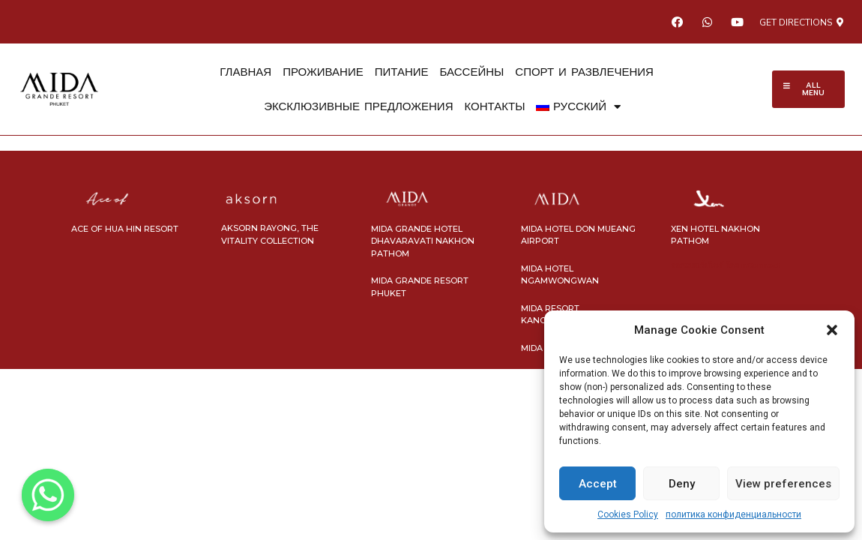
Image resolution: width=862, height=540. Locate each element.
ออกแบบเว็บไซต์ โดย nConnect (725, 266)
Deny (682, 483)
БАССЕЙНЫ (472, 72)
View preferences (783, 483)
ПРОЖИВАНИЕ (323, 72)
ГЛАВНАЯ (245, 72)
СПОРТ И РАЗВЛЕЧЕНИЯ (584, 72)
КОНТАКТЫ (495, 106)
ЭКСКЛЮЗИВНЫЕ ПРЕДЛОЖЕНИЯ (358, 106)
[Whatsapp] (48, 495)
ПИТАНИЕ (402, 72)
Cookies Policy (627, 514)
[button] (832, 330)
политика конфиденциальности (733, 514)
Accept (598, 483)
